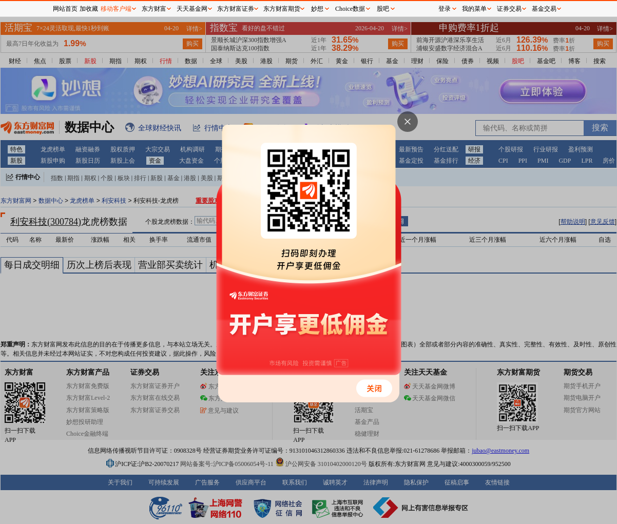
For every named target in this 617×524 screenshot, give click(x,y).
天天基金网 (192, 8)
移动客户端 (116, 8)
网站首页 (65, 8)
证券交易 (509, 8)
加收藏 (89, 8)
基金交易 (544, 8)
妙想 (317, 8)
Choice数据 (350, 8)
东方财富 (154, 8)
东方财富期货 (281, 8)
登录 (444, 8)
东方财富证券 (235, 8)
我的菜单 (474, 8)
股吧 (383, 8)
